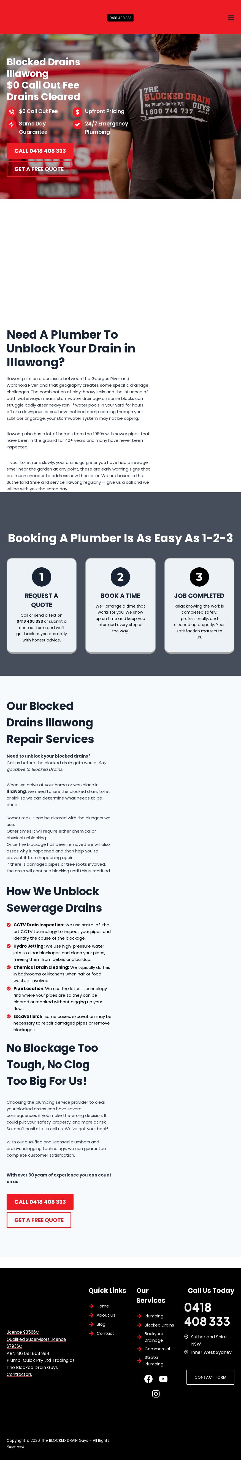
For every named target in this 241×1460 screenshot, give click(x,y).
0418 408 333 (120, 17)
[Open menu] (231, 18)
